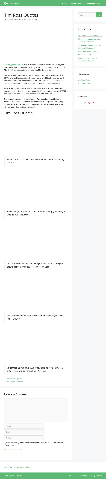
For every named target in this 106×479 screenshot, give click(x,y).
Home (64, 3)
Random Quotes (93, 3)
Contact (84, 476)
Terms (99, 476)
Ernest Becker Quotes (14, 379)
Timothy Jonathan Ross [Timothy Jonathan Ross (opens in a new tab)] (13, 65)
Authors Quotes (77, 3)
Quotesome (11, 3)
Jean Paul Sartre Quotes (15, 381)
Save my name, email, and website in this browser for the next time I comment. (34, 444)
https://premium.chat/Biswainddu (18, 467)
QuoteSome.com (16, 476)
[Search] (99, 14)
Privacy (92, 476)
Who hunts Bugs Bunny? (88, 35)
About (77, 476)
